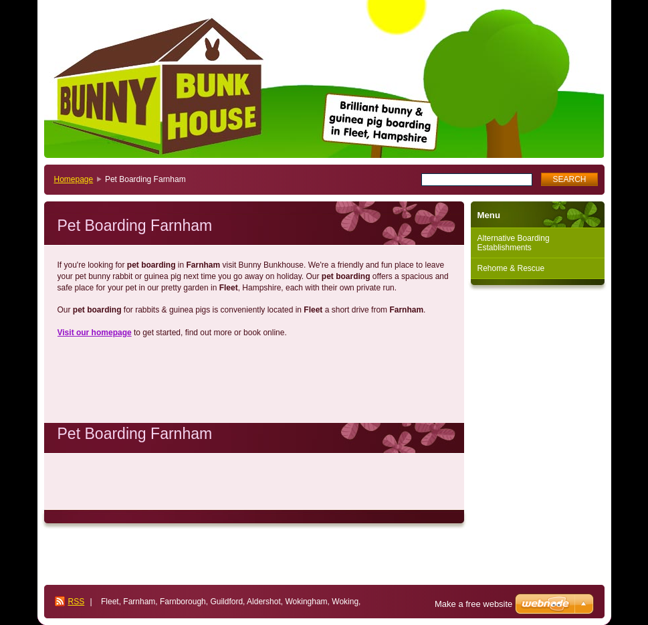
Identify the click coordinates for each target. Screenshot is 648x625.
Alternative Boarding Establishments (513, 243)
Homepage (74, 179)
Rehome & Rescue (511, 268)
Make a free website (473, 604)
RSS (76, 601)
